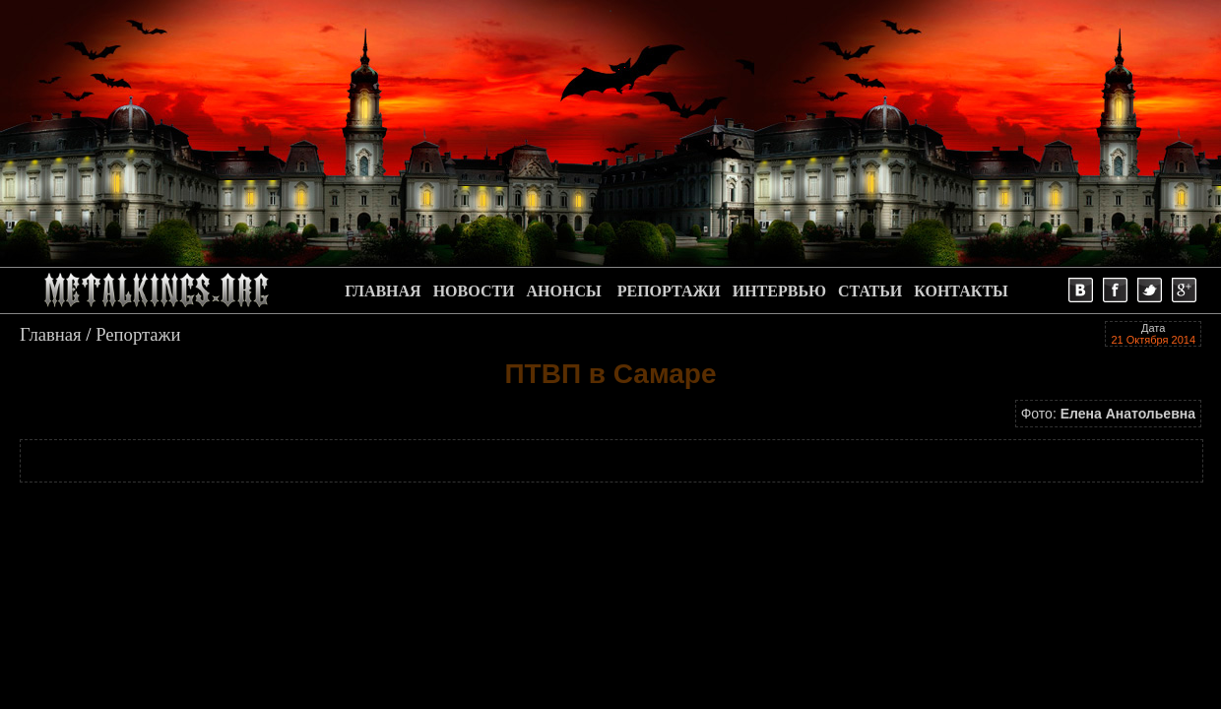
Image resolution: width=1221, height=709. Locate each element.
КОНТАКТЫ (961, 291)
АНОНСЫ (564, 291)
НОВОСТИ (474, 291)
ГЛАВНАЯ (382, 291)
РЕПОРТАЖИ (669, 291)
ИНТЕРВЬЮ (779, 291)
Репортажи (138, 334)
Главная (51, 334)
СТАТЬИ (870, 291)
